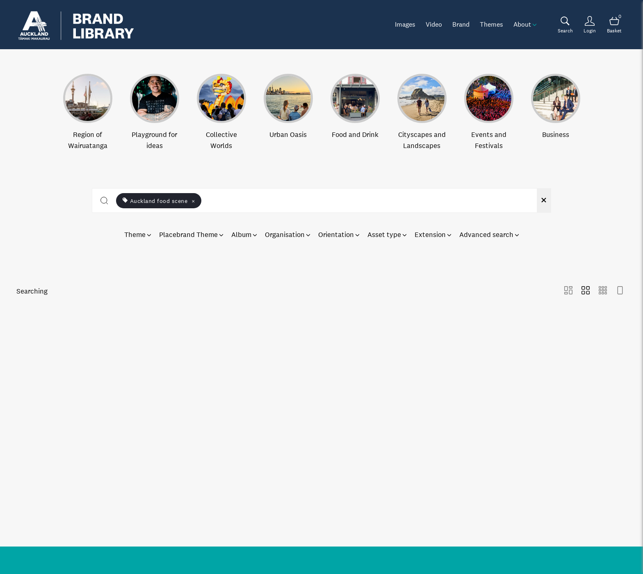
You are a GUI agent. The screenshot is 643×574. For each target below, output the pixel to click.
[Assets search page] (565, 24)
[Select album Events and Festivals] (488, 112)
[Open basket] (614, 24)
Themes (491, 24)
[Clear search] (544, 200)
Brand (461, 24)
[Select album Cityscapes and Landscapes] (422, 112)
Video (434, 24)
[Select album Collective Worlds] (221, 112)
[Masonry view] (568, 291)
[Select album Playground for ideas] (154, 112)
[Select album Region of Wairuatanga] (87, 112)
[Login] (589, 24)
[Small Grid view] (602, 291)
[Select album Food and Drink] (355, 112)
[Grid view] (585, 291)
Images (405, 24)
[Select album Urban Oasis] (288, 112)
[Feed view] (620, 291)
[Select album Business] (555, 112)
